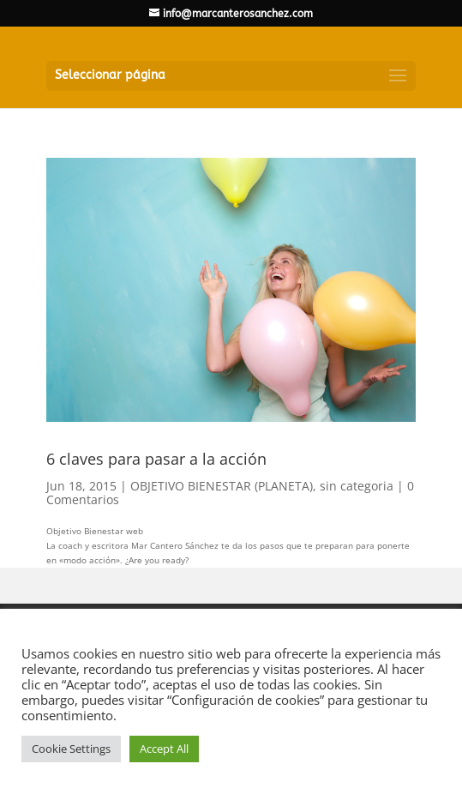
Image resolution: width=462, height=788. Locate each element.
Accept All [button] (164, 748)
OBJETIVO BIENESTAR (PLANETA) (221, 486)
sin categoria (356, 486)
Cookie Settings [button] (71, 748)
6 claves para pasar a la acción (156, 458)
